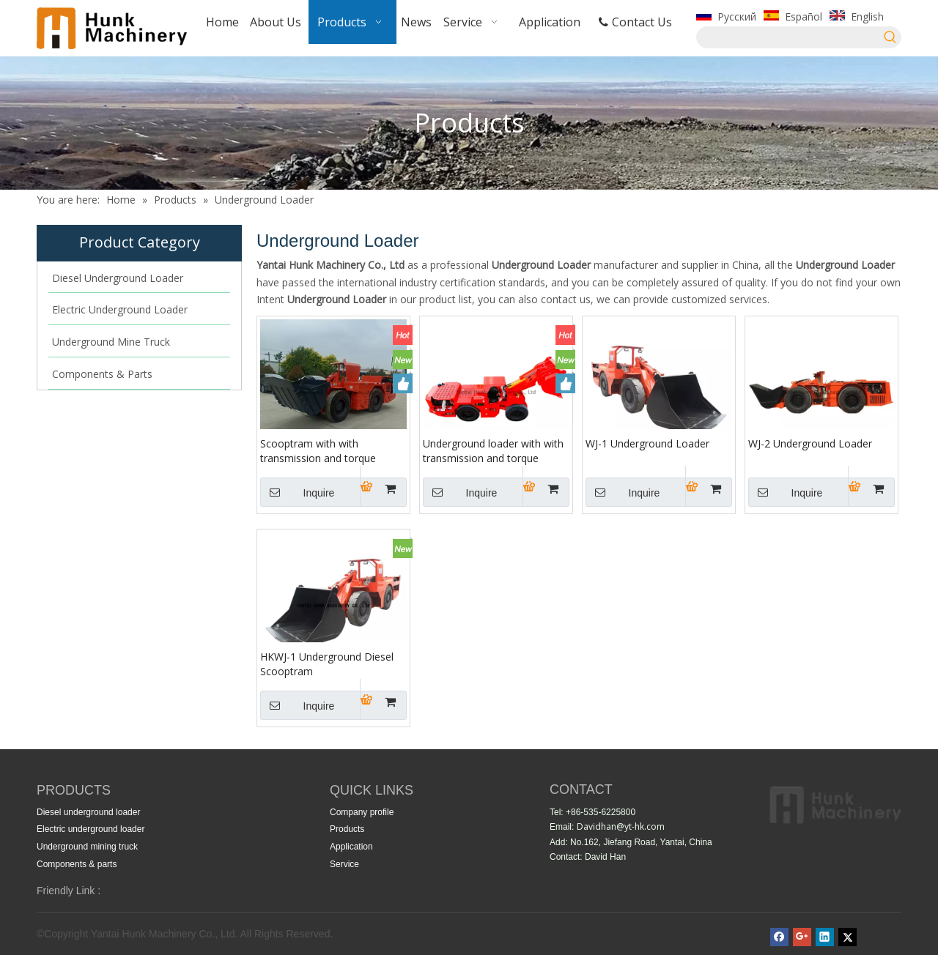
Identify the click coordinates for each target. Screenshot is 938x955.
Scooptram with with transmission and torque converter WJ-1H (318, 451)
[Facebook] (779, 936)
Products (347, 829)
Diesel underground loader (88, 812)
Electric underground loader (90, 829)
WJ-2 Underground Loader (810, 443)
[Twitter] (847, 936)
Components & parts (77, 864)
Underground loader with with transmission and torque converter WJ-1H (493, 451)
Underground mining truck (87, 846)
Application (351, 846)
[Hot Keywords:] (890, 37)
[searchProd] (788, 37)
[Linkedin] (825, 936)
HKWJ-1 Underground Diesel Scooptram (327, 664)
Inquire (297, 492)
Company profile (362, 812)
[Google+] (802, 936)
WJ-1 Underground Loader (647, 443)
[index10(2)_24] (835, 805)
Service (344, 864)
